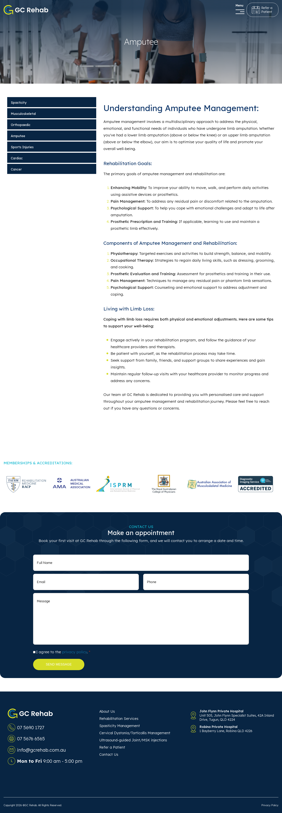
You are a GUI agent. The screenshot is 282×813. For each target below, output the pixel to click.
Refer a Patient (112, 747)
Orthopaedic (20, 125)
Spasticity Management (119, 725)
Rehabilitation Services (118, 718)
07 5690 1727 (30, 727)
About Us (107, 711)
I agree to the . (63, 652)
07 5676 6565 (31, 739)
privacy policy (74, 652)
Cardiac (17, 158)
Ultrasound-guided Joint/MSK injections (133, 740)
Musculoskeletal (23, 114)
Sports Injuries (22, 147)
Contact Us (108, 754)
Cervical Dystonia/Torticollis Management (134, 733)
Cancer (16, 169)
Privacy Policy (269, 805)
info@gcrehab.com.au (41, 750)
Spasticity (18, 103)
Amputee (18, 136)
